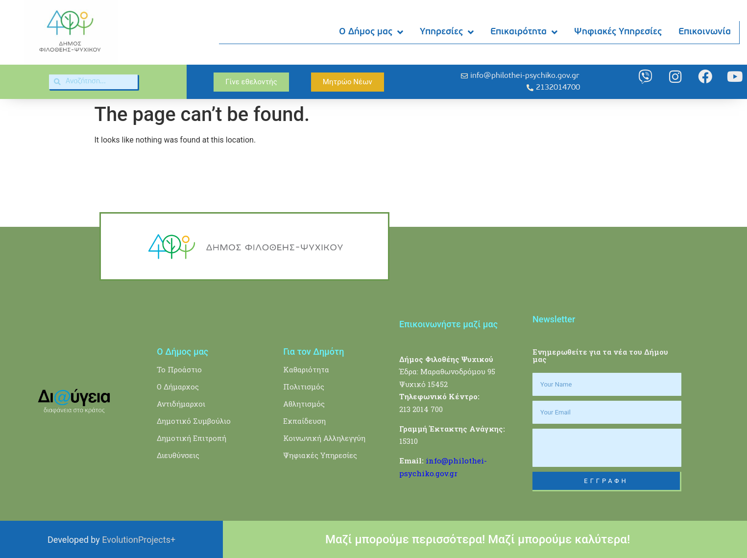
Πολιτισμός (303, 386)
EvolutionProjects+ (138, 539)
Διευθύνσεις (178, 455)
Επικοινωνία (705, 32)
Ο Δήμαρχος (178, 386)
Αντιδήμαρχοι (181, 404)
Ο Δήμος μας (371, 32)
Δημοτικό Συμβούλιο (194, 421)
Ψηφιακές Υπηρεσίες (618, 32)
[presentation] (606, 448)
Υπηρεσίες (447, 32)
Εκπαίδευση (304, 421)
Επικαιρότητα (524, 32)
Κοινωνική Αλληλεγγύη (324, 438)
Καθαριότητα (306, 369)
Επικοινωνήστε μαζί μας (448, 324)
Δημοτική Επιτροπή (191, 438)
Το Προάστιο (179, 369)
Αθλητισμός (304, 404)
